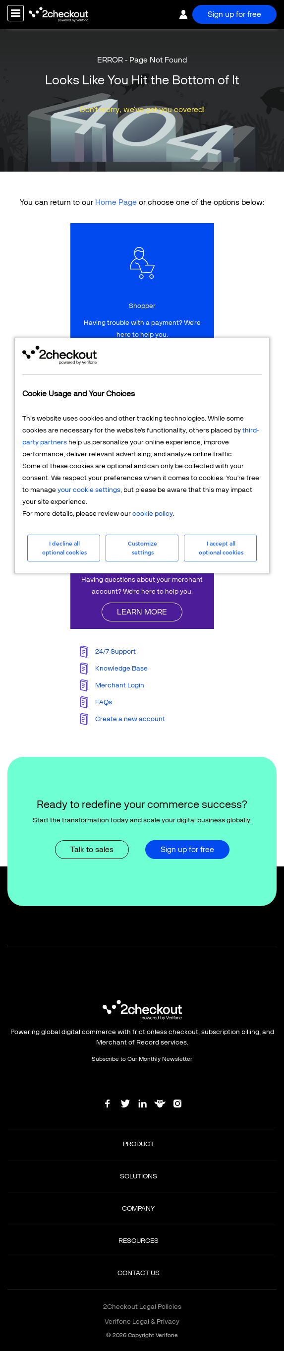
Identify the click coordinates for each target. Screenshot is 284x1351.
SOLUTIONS (138, 1176)
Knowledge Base (121, 668)
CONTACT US (138, 1273)
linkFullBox (142, 297)
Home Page (116, 202)
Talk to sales (92, 849)
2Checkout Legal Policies (142, 1306)
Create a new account (130, 719)
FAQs (103, 702)
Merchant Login (119, 685)
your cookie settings (88, 490)
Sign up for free (234, 14)
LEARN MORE (142, 611)
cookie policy (152, 513)
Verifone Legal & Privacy (142, 1321)
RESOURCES (138, 1240)
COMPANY (138, 1208)
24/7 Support (115, 651)
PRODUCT (138, 1144)
